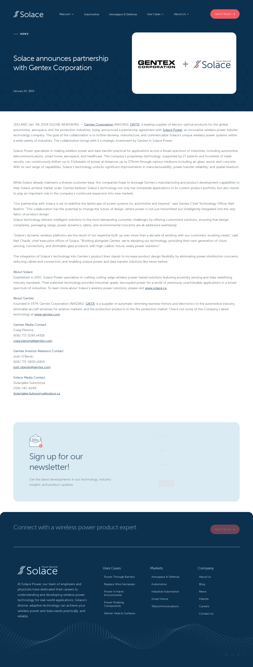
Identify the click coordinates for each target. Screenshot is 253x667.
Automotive (91, 14)
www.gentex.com (47, 314)
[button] (66, 14)
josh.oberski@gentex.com (31, 367)
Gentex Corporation (98, 124)
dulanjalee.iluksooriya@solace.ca (36, 393)
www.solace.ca (156, 288)
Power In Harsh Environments (114, 593)
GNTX (134, 124)
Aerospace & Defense (123, 14)
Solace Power (172, 130)
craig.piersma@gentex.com (32, 341)
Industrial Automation (165, 591)
